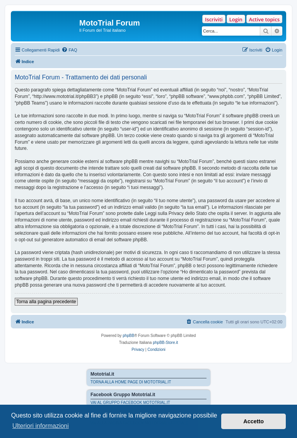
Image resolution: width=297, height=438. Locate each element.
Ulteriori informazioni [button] (40, 426)
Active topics (264, 19)
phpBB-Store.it (165, 342)
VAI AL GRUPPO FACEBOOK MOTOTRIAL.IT (130, 402)
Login (235, 19)
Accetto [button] (253, 421)
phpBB (128, 335)
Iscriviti (213, 19)
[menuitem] (69, 50)
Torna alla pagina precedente (46, 301)
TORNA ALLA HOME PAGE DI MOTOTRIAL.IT (130, 382)
